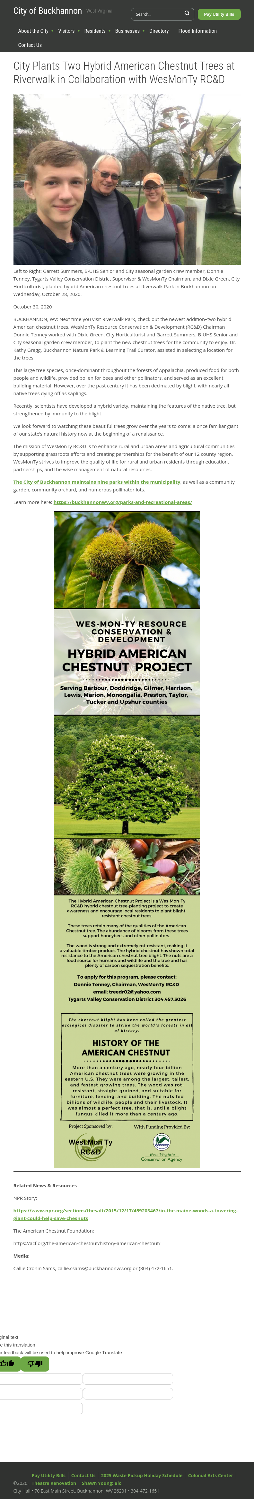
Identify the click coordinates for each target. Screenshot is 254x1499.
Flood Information (198, 31)
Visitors (66, 31)
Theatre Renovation (54, 1483)
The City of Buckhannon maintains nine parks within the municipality (96, 482)
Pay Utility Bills (219, 14)
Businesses (127, 31)
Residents (95, 31)
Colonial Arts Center (210, 1475)
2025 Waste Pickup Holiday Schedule (141, 1475)
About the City (33, 31)
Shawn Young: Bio (102, 1483)
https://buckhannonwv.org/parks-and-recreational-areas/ (123, 502)
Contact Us (30, 45)
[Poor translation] (35, 1364)
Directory (159, 31)
